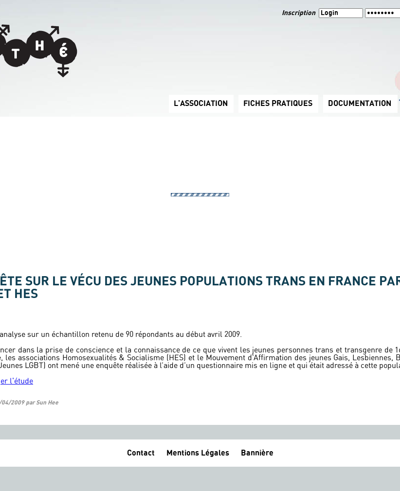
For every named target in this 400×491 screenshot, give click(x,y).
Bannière (257, 453)
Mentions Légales (197, 453)
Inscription (299, 13)
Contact (141, 453)
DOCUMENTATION (359, 103)
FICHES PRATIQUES (277, 103)
